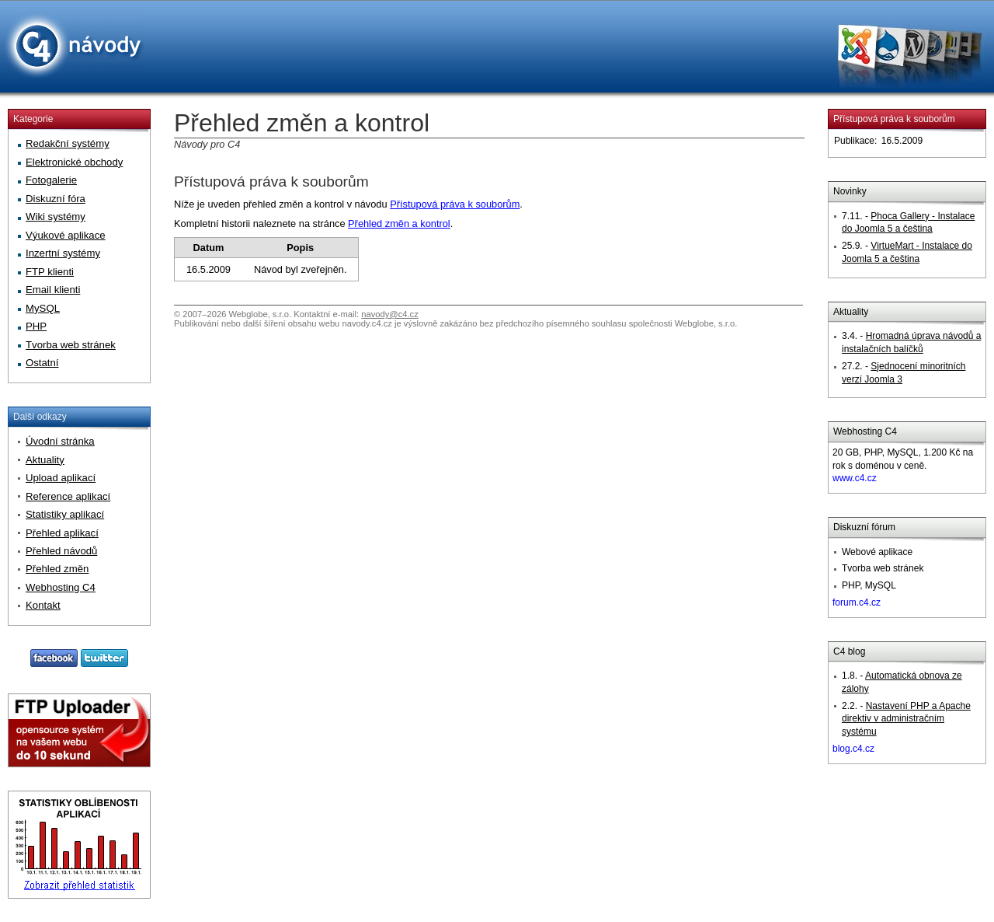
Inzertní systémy (63, 253)
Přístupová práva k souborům (271, 181)
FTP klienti (50, 272)
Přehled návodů (61, 551)
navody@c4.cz (390, 314)
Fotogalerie (51, 180)
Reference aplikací (68, 496)
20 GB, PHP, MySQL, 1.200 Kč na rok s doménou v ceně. (902, 465)
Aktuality (45, 460)
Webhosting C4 (865, 431)
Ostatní (42, 362)
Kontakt (43, 605)
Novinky (850, 191)
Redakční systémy (67, 143)
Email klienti (53, 289)
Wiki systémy (55, 216)
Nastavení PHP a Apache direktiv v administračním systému (906, 719)
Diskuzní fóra (55, 198)
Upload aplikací (61, 478)
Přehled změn (57, 569)
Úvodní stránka (60, 441)
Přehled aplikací (62, 533)
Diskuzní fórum (864, 527)
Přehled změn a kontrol (399, 223)
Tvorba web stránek (71, 345)
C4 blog (849, 651)
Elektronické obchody (74, 162)
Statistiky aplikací (65, 514)
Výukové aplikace (66, 235)
